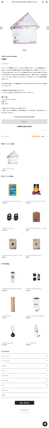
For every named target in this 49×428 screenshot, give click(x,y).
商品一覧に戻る (24, 403)
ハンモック (4, 366)
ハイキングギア (5, 380)
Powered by (24, 412)
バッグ (2, 370)
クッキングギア (5, 375)
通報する (45, 130)
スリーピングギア (5, 361)
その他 (3, 395)
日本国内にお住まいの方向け (24, 126)
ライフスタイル (5, 390)
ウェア (2, 385)
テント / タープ (5, 356)
